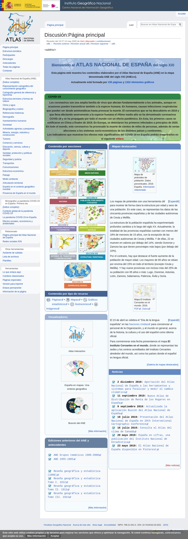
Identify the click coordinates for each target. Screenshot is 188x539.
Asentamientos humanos (14, 121)
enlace (120, 138)
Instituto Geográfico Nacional (57, 5)
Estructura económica (13, 171)
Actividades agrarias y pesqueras (18, 129)
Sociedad (7, 125)
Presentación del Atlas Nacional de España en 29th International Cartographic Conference (143, 420)
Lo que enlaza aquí (12, 272)
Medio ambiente (10, 179)
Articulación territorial (13, 183)
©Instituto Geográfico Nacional (57, 525)
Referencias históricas (13, 113)
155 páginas (115, 82)
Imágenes (51, 308)
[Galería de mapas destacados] (162, 364)
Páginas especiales (12, 280)
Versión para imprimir (13, 284)
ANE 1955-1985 (63, 459)
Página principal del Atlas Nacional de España (19, 236)
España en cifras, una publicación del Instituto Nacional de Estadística (141, 438)
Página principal (55, 25)
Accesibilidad (110, 525)
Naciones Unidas (138, 324)
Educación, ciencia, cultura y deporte (16, 148)
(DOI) (165, 525)
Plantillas (7, 261)
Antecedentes (9, 63)
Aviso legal (97, 525)
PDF (136, 309)
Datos (145, 309)
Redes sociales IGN (12, 241)
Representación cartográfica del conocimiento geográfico (18, 87)
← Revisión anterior (60, 43)
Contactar (7, 71)
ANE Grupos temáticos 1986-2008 (76, 454)
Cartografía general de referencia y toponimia (19, 93)
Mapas (74, 299)
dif (48, 43)
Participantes (9, 55)
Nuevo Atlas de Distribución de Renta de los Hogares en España (141, 399)
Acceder (182, 14)
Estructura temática (12, 51)
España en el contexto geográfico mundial (19, 188)
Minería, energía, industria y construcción (16, 133)
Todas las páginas (11, 67)
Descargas (8, 59)
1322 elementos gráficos (139, 82)
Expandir (174, 201)
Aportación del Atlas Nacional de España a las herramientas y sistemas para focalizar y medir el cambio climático (143, 387)
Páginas (56, 299)
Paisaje (6, 175)
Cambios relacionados (13, 276)
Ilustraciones (82, 304)
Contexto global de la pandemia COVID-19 (18, 212)
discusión (90, 41)
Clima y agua (9, 105)
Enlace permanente (12, 288)
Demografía (8, 117)
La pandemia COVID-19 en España (20, 217)
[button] (173, 201)
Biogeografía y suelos (13, 109)
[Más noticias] (173, 465)
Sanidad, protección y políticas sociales (17, 154)
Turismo (6, 139)
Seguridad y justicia (12, 159)
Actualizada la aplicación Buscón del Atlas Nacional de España (141, 410)
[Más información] (97, 431)
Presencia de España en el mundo (19, 193)
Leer (131, 25)
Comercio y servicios (13, 143)
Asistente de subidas (13, 253)
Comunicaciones (11, 167)
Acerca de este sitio (82, 525)
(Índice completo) (11, 82)
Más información (36, 536)
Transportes (8, 163)
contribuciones (103, 41)
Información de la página (14, 292)
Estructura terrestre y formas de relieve (18, 100)
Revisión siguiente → (101, 43)
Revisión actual (78, 43)
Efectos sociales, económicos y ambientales (18, 222)
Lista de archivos (11, 257)
